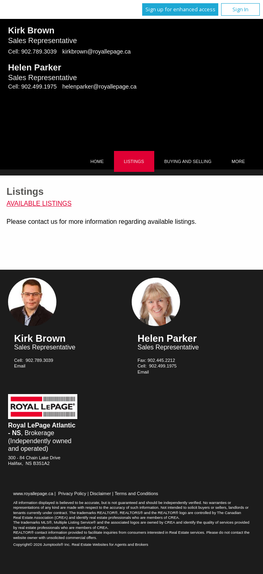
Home (97, 161)
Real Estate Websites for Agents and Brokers (110, 544)
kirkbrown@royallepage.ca (96, 51)
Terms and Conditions (136, 493)
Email (19, 365)
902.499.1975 (39, 86)
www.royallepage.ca (33, 493)
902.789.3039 (39, 51)
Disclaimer (100, 493)
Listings (134, 161)
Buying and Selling (187, 161)
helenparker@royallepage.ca (99, 86)
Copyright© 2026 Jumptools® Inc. (42, 544)
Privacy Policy (72, 493)
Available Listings (38, 203)
